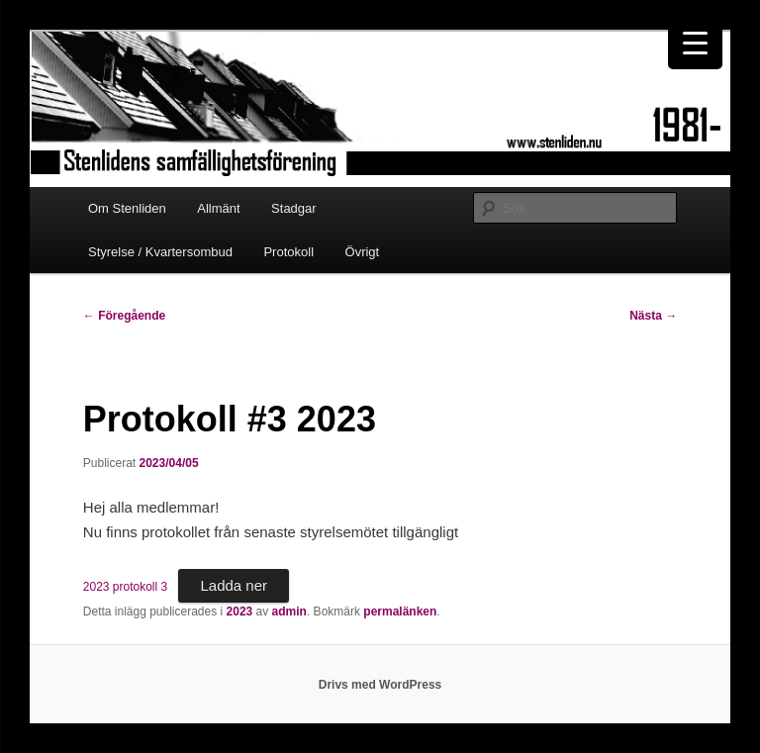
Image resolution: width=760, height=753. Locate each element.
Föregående (124, 316)
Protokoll (288, 251)
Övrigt (362, 251)
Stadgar (294, 208)
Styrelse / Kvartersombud (160, 251)
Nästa (653, 316)
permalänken (399, 611)
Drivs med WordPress (380, 685)
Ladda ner (233, 585)
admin (289, 611)
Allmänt (218, 208)
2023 (240, 611)
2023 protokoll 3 (125, 587)
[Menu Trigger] (695, 42)
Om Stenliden (127, 208)
